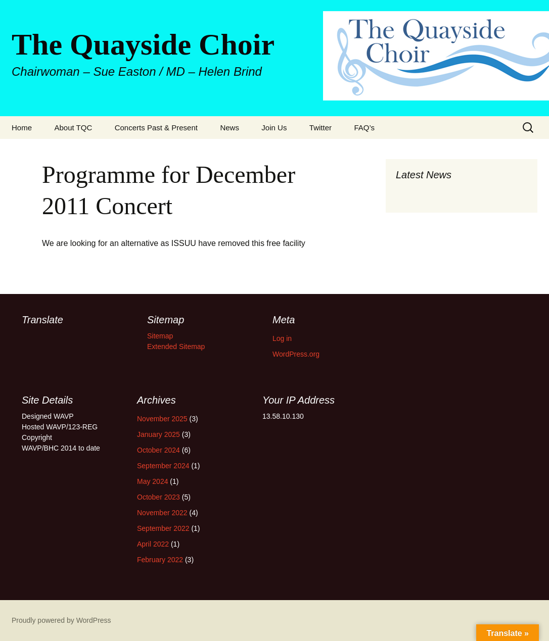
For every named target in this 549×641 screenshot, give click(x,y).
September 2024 (163, 466)
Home (22, 127)
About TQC (73, 127)
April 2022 (153, 544)
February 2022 (160, 560)
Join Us (274, 127)
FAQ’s (364, 127)
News (229, 127)
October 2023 (158, 497)
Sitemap (160, 336)
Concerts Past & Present (156, 127)
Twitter (320, 127)
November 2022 (162, 513)
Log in (282, 338)
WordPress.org (295, 354)
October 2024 (158, 450)
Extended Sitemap (176, 346)
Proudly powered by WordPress (61, 620)
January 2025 (158, 434)
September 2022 (163, 528)
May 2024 (152, 481)
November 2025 (162, 419)
